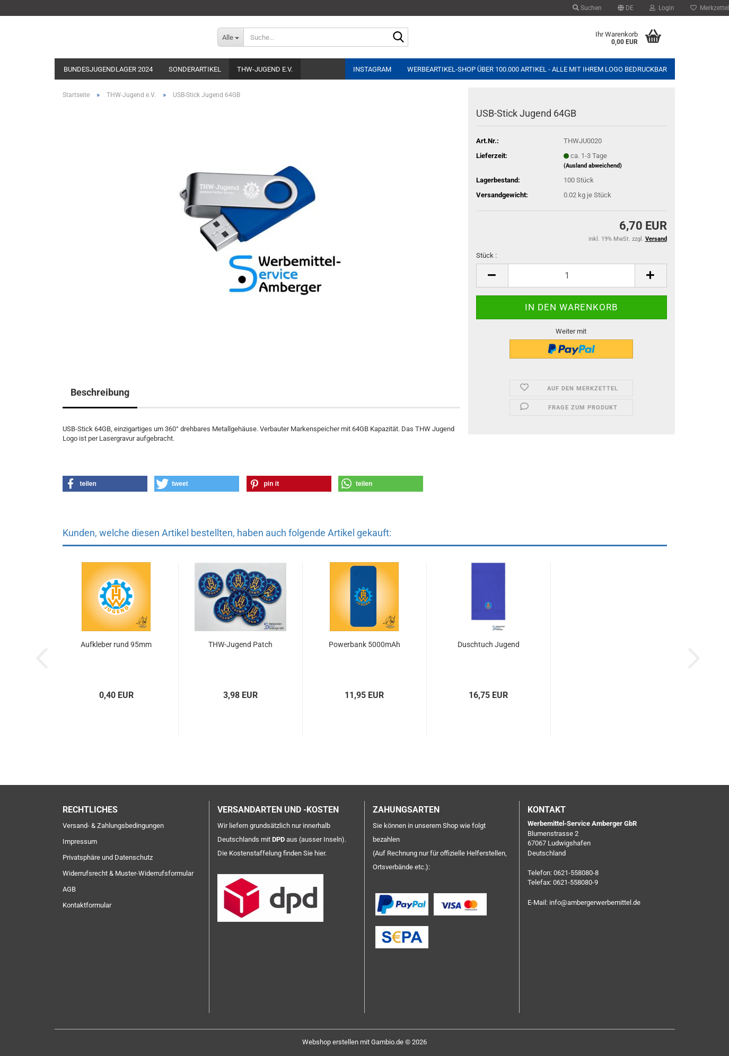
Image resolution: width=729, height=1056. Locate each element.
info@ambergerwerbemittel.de (594, 902)
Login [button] (661, 8)
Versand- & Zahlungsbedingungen (113, 826)
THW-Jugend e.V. (265, 69)
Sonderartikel (195, 69)
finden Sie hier (304, 853)
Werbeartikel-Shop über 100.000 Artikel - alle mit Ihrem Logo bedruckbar (537, 69)
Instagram (372, 69)
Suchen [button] (587, 8)
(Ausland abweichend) (593, 165)
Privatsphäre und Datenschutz (108, 857)
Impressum (80, 841)
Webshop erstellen (330, 1042)
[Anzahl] (571, 275)
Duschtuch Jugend (489, 644)
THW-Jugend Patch (240, 644)
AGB (69, 889)
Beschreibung (100, 392)
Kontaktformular (87, 905)
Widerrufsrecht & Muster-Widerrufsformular (128, 873)
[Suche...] (230, 37)
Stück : (486, 255)
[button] (626, 8)
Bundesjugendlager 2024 (108, 69)
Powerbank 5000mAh (364, 644)
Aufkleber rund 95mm (116, 644)
